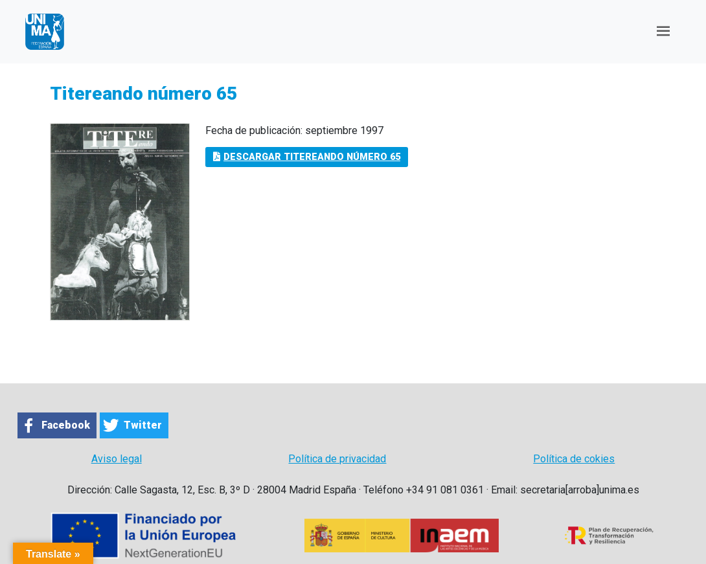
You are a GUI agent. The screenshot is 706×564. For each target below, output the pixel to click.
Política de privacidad (337, 459)
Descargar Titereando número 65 (306, 157)
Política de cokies (574, 459)
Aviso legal (116, 459)
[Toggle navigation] (663, 31)
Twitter (143, 425)
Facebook (65, 425)
